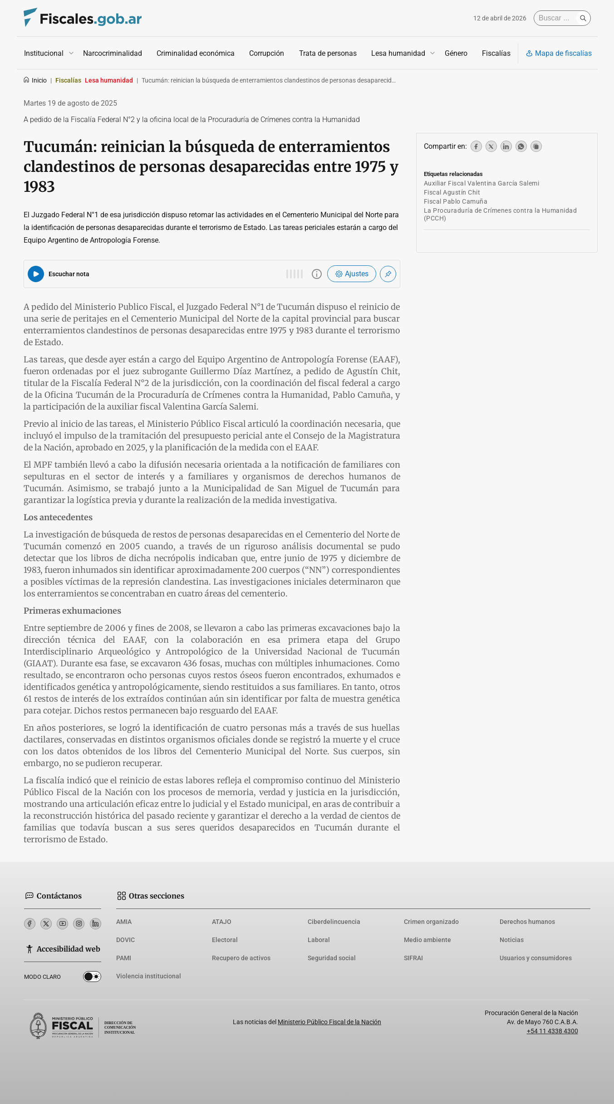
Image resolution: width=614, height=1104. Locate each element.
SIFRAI (413, 958)
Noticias (512, 939)
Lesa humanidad (398, 53)
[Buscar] (557, 18)
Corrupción (266, 53)
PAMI (123, 958)
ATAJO (221, 921)
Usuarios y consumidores (536, 958)
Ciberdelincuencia (334, 921)
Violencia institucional (148, 976)
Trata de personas (327, 53)
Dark (92, 978)
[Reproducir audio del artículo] (36, 274)
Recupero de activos (241, 958)
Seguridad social (332, 958)
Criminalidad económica (196, 53)
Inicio (35, 80)
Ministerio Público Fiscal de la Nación (329, 1022)
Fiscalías (495, 53)
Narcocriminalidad (112, 53)
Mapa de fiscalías (559, 53)
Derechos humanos (527, 921)
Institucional (44, 53)
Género (455, 53)
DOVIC (125, 939)
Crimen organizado (431, 921)
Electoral (225, 939)
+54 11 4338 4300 (552, 1031)
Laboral (319, 939)
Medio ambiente (427, 939)
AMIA (124, 921)
